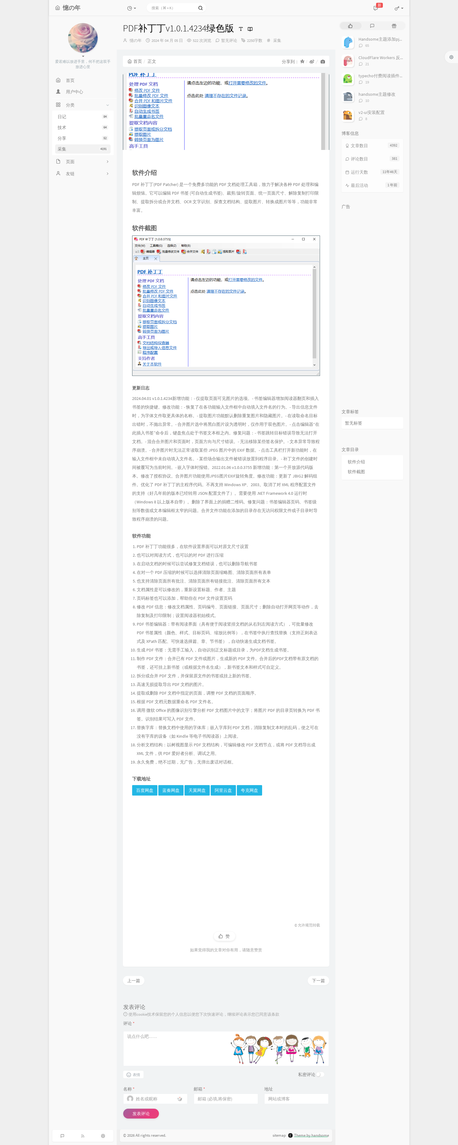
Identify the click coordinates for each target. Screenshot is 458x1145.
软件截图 (356, 471)
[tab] (350, 26)
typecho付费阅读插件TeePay (386, 76)
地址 (268, 1089)
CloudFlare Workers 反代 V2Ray (387, 57)
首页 (135, 61)
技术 (83, 127)
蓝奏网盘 (171, 790)
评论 (129, 1023)
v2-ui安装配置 (372, 112)
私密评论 (306, 1074)
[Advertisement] (226, 853)
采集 (83, 149)
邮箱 (199, 1089)
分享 (83, 138)
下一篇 (318, 980)
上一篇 (133, 980)
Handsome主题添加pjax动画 (385, 39)
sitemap (279, 1135)
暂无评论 (229, 40)
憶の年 (136, 40)
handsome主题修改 (377, 94)
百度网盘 (144, 790)
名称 (129, 1089)
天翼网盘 (197, 790)
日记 (83, 116)
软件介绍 (356, 462)
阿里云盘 (223, 790)
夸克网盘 (249, 790)
